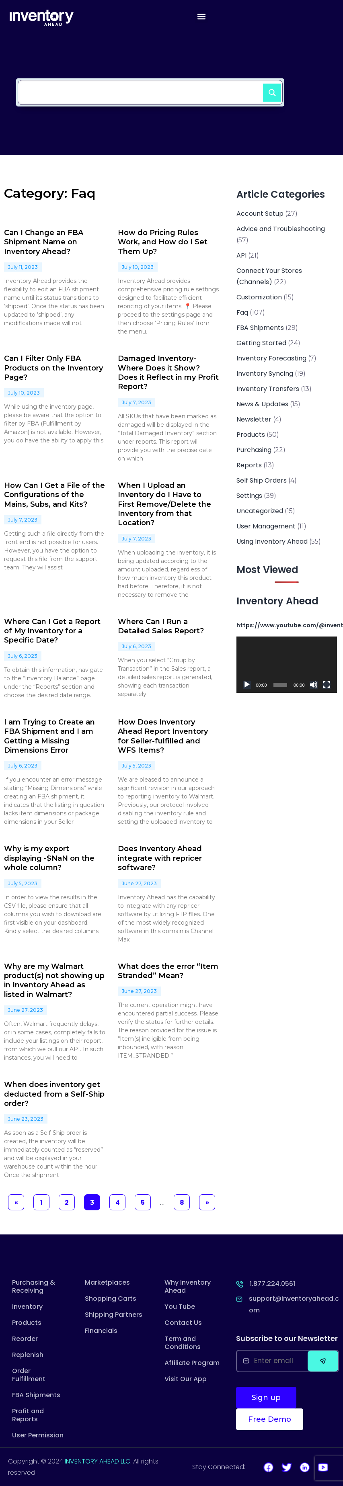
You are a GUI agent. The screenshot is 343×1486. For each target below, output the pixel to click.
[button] (201, 16)
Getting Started (261, 343)
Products (250, 434)
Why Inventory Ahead (187, 1286)
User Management (266, 526)
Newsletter (253, 419)
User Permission (38, 1435)
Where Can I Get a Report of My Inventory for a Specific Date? (52, 631)
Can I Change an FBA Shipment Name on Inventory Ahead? (43, 242)
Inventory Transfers (267, 388)
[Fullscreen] (326, 685)
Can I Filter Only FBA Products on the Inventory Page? (53, 368)
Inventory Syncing (264, 373)
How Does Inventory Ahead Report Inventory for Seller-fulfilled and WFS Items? (163, 736)
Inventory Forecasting (271, 358)
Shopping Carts (110, 1298)
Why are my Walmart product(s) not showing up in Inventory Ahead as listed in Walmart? (54, 980)
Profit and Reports (28, 1415)
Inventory (27, 1306)
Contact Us (183, 1322)
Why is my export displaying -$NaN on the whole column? (49, 858)
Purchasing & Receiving (33, 1286)
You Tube (179, 1306)
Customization (259, 297)
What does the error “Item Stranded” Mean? (168, 971)
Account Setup (259, 213)
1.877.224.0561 (272, 1283)
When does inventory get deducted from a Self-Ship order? (54, 1094)
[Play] (247, 685)
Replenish (27, 1354)
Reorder (25, 1338)
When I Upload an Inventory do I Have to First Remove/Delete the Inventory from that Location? (164, 504)
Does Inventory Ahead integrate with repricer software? (160, 858)
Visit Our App (185, 1379)
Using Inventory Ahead (272, 541)
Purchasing (253, 449)
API (241, 255)
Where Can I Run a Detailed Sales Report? (161, 626)
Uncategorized (259, 511)
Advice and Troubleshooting (280, 228)
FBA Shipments (260, 327)
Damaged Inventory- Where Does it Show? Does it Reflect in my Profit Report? (168, 372)
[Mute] (314, 685)
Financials (101, 1330)
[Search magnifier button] (268, 89)
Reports (249, 465)
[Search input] (142, 88)
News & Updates (262, 404)
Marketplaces (107, 1282)
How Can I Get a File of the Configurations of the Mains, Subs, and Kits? (54, 495)
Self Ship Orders (261, 480)
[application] (286, 665)
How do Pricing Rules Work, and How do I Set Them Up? (162, 242)
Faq (242, 312)
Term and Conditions (182, 1342)
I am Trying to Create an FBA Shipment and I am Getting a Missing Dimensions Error (49, 736)
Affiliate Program (192, 1362)
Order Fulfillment (28, 1375)
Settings (249, 495)
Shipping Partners (113, 1314)
